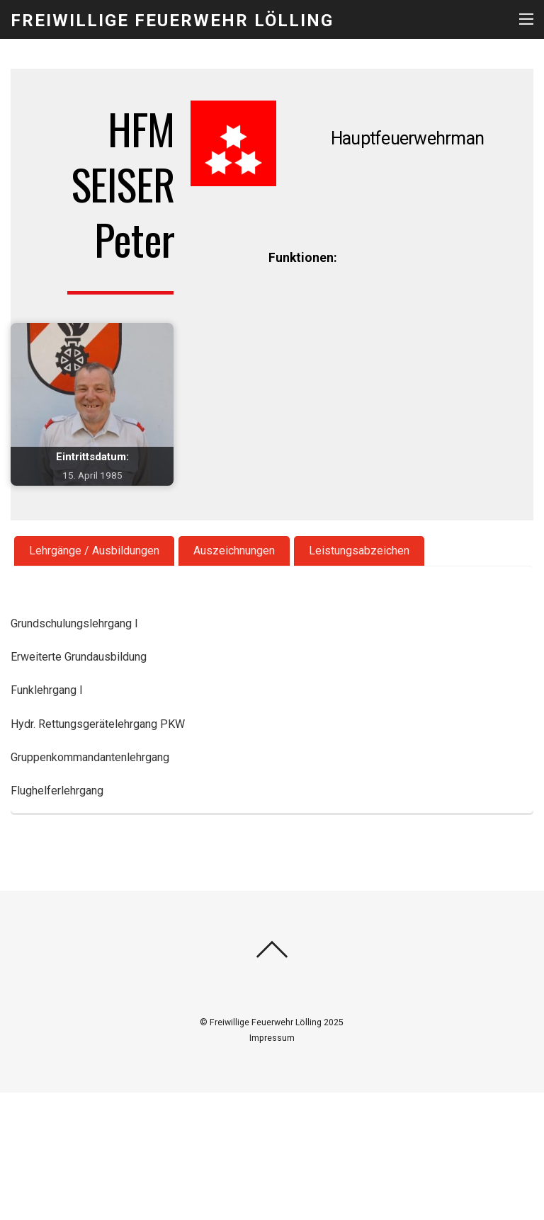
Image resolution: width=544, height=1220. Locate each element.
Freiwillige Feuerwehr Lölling (266, 1022)
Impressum (272, 1038)
